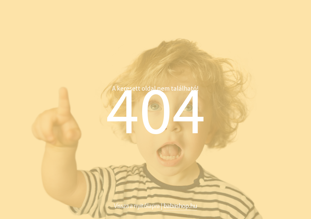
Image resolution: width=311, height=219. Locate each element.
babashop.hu (180, 205)
